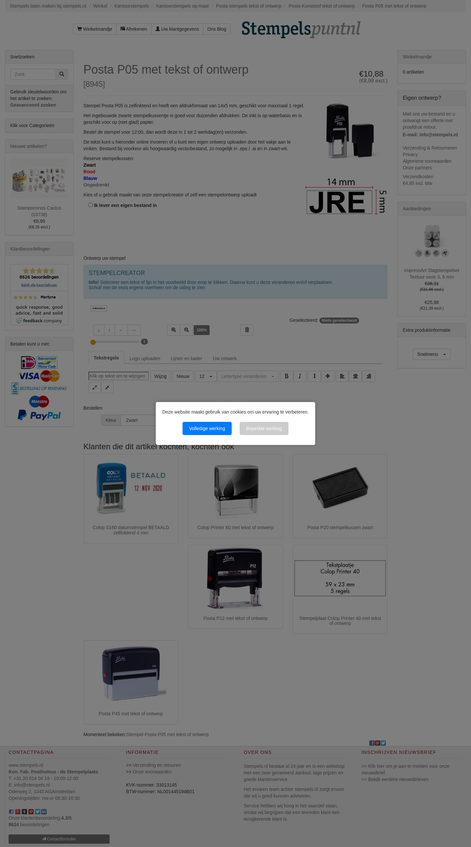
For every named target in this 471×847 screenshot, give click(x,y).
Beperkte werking (264, 428)
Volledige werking (207, 428)
